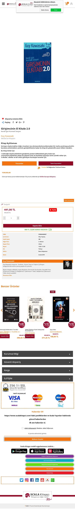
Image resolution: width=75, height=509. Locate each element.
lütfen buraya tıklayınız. (48, 177)
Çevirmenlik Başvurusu (50, 460)
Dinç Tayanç (42, 236)
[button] (74, 310)
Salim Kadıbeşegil (56, 331)
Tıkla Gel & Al (49, 468)
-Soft (27, 506)
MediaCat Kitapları (8, 138)
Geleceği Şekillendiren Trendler (9, 329)
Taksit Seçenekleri (55, 163)
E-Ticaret (31, 506)
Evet (55, 10)
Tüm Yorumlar (68, 200)
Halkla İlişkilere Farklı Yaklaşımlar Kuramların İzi (34, 330)
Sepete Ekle (37, 226)
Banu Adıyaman (43, 251)
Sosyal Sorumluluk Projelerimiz (50, 464)
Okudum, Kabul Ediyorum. (37, 428)
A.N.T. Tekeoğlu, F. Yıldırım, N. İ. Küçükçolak (10, 332)
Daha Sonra (45, 10)
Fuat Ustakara (30, 333)
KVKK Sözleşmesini (30, 428)
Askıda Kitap (50, 473)
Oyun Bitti (53, 329)
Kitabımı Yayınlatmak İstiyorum (50, 456)
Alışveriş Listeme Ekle (12, 119)
